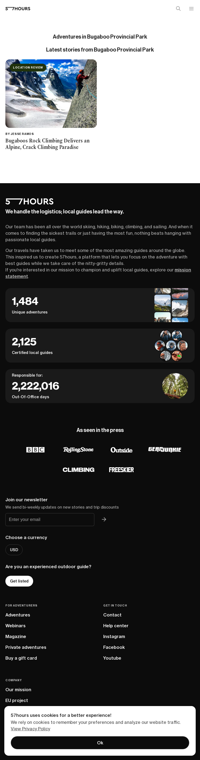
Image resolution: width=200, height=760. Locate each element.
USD (14, 549)
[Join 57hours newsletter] (104, 519)
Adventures (17, 615)
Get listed (19, 581)
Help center (116, 625)
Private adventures (25, 647)
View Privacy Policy (30, 728)
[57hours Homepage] (17, 8)
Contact (112, 615)
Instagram (114, 636)
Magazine (15, 636)
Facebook (114, 647)
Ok (100, 742)
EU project (16, 700)
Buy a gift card (21, 658)
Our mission (18, 689)
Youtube (112, 658)
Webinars (15, 625)
